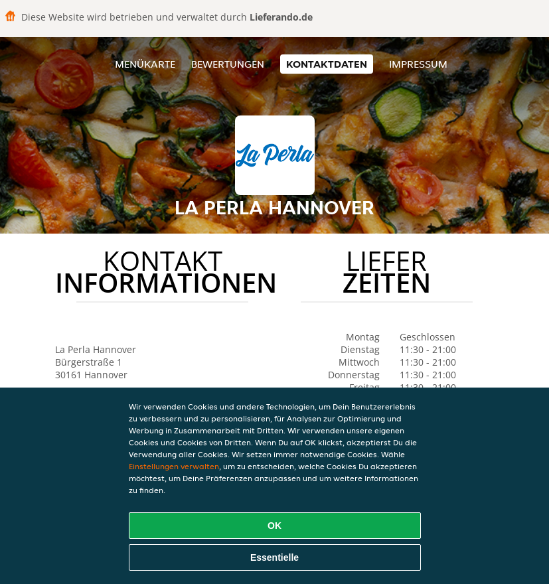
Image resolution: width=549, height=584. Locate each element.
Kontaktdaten (326, 64)
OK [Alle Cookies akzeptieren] (274, 525)
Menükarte (145, 64)
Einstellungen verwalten (174, 466)
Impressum (418, 64)
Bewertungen (227, 64)
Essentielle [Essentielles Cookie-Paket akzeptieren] (274, 557)
